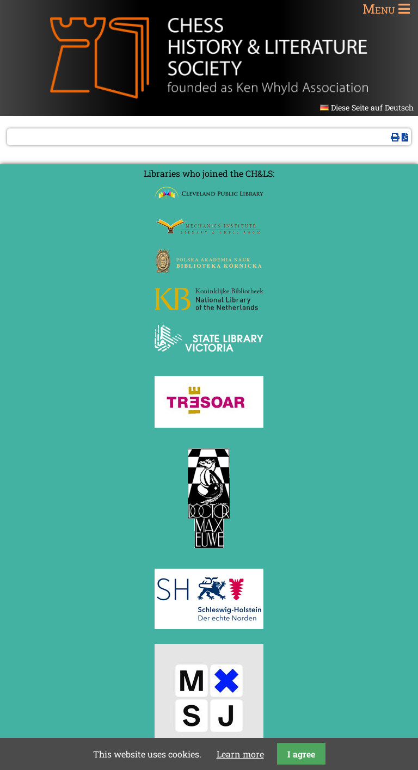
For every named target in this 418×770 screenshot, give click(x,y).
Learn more (240, 754)
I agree (301, 754)
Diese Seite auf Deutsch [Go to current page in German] (372, 107)
